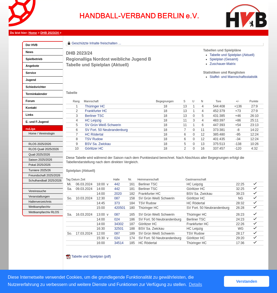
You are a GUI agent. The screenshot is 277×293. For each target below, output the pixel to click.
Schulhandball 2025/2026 (45, 180)
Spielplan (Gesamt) (224, 59)
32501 (118, 229)
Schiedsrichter (36, 86)
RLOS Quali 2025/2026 (44, 149)
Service (31, 72)
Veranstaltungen (39, 196)
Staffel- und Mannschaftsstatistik (234, 77)
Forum (30, 101)
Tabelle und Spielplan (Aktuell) (232, 55)
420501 (119, 208)
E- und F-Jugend (37, 121)
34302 (118, 224)
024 (117, 219)
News (29, 52)
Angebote (32, 65)
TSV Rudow (94, 139)
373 (117, 203)
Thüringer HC (95, 106)
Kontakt (31, 107)
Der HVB (32, 45)
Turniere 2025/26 (40, 170)
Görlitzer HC (94, 148)
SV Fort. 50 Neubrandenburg (106, 130)
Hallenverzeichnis (40, 201)
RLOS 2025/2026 (40, 144)
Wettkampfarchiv (39, 206)
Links (29, 114)
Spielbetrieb (34, 59)
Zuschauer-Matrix (223, 64)
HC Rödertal (94, 134)
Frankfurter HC (96, 111)
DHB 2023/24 (50, 32)
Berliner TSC (94, 116)
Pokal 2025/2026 (40, 164)
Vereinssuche (37, 191)
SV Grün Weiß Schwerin (103, 125)
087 (117, 198)
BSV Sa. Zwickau (98, 144)
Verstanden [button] (246, 281)
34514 (118, 243)
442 (117, 184)
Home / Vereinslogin (42, 133)
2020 (117, 194)
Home (32, 32)
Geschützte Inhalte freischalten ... (96, 43)
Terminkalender (36, 94)
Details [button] (195, 284)
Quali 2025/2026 (39, 154)
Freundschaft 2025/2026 (44, 175)
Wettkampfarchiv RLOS (44, 212)
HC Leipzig (93, 120)
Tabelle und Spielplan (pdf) (91, 256)
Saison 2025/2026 (40, 159)
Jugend (31, 79)
